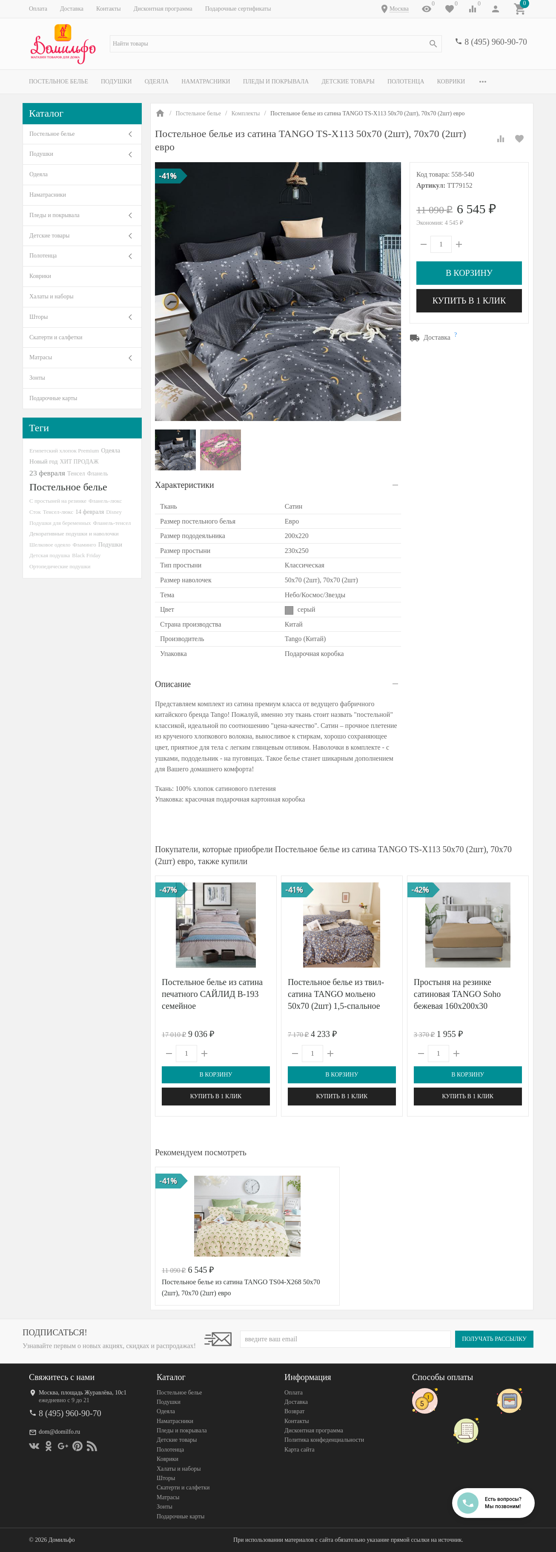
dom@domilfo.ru (59, 1432)
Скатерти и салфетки (55, 337)
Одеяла (157, 81)
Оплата (38, 9)
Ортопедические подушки (60, 566)
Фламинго (84, 544)
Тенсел (76, 473)
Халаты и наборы (51, 296)
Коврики (451, 81)
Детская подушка (49, 555)
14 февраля (89, 511)
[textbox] (276, 43)
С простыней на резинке (57, 501)
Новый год (43, 461)
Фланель (97, 473)
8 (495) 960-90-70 (495, 41)
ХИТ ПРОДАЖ (79, 461)
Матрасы (40, 357)
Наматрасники (205, 81)
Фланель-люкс (105, 501)
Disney (114, 512)
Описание (173, 684)
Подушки (116, 81)
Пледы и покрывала (276, 81)
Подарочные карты (53, 398)
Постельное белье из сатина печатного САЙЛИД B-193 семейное (212, 994)
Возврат (294, 1412)
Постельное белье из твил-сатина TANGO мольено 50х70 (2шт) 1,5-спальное (336, 994)
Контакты (108, 9)
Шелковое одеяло (49, 544)
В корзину (469, 273)
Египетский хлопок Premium (64, 450)
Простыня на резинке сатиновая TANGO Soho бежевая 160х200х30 (457, 994)
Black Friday (86, 555)
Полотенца (405, 81)
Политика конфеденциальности (324, 1440)
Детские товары (348, 81)
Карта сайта (299, 1449)
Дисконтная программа (163, 9)
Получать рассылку (494, 1339)
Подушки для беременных (60, 523)
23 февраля (47, 473)
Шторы (38, 317)
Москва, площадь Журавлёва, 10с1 (82, 1392)
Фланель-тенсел (112, 523)
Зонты (37, 378)
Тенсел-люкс (58, 512)
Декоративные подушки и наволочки (74, 533)
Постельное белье (58, 81)
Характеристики (184, 485)
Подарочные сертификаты (238, 9)
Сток (35, 512)
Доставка (71, 9)
